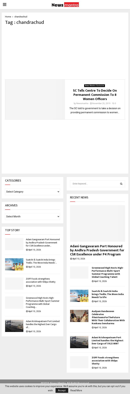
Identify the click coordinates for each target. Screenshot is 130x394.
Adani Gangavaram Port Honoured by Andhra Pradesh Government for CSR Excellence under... (43, 242)
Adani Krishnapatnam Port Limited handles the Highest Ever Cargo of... (43, 324)
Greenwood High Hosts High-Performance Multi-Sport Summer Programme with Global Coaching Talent (108, 272)
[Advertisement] (65, 52)
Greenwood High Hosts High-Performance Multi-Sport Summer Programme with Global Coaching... (42, 302)
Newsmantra (82, 103)
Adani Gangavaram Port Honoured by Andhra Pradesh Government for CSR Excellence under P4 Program (97, 250)
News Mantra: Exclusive (94, 86)
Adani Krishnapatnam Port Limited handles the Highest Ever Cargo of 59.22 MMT (107, 340)
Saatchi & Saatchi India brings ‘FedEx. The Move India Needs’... (41, 261)
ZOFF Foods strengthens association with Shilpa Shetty (40, 280)
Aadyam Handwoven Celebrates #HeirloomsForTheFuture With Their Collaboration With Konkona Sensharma (108, 317)
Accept (62, 390)
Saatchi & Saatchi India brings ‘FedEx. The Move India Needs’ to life (108, 294)
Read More (76, 390)
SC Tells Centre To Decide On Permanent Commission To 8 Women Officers (95, 95)
